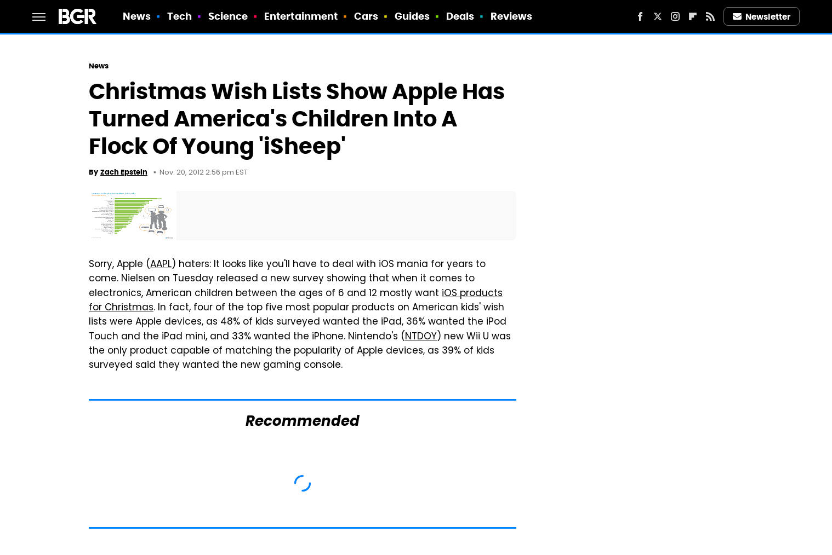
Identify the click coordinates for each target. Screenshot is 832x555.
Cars (366, 16)
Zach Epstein (123, 172)
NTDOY (421, 337)
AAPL (161, 265)
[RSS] (710, 16)
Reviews (512, 16)
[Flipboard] (692, 16)
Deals (460, 16)
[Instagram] (675, 16)
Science (228, 16)
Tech (179, 16)
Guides (412, 16)
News (137, 16)
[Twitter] (657, 16)
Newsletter (762, 16)
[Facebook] (640, 16)
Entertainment (301, 16)
